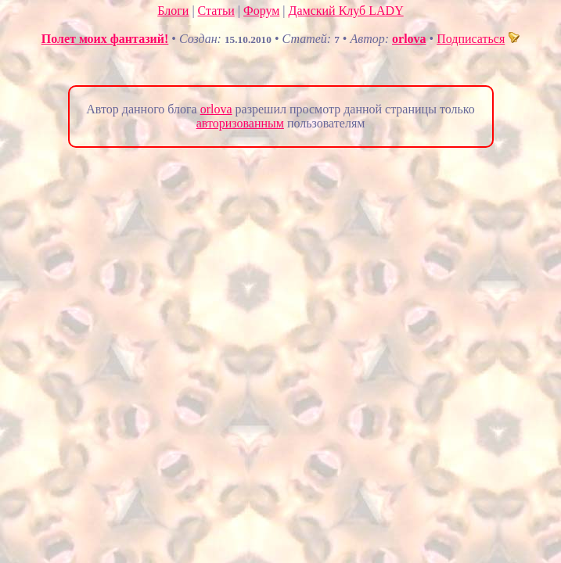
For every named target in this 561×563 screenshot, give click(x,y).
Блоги (173, 10)
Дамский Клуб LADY (346, 10)
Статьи (216, 10)
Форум (261, 10)
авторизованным (240, 123)
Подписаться (478, 38)
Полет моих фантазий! (105, 38)
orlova (409, 38)
